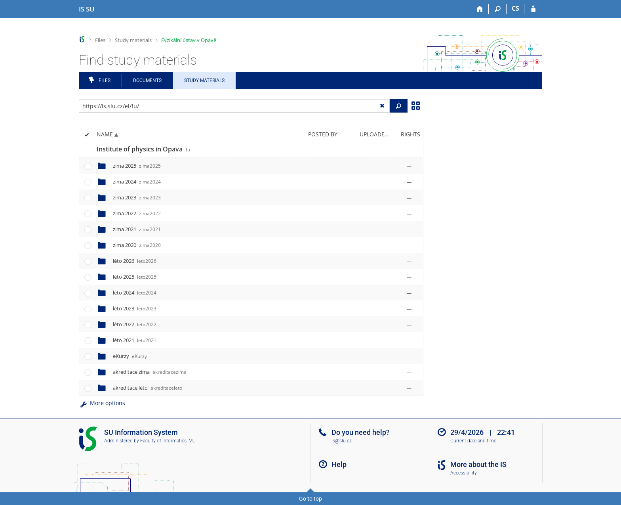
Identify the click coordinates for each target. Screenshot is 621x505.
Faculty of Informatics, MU (168, 441)
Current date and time (473, 441)
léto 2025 (134, 276)
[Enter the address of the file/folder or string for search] (234, 106)
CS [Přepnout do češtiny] (515, 8)
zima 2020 (137, 245)
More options (102, 403)
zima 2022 (137, 213)
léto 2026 (134, 260)
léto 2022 (134, 324)
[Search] (498, 9)
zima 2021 (137, 229)
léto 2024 (134, 292)
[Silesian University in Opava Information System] (87, 9)
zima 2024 (137, 181)
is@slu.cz (341, 441)
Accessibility (463, 473)
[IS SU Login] (533, 9)
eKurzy (130, 356)
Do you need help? (360, 432)
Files (100, 40)
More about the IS (478, 464)
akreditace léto (147, 387)
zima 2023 (137, 197)
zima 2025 (137, 165)
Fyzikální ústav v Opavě (188, 40)
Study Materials (204, 80)
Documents (147, 80)
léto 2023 (134, 308)
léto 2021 (134, 340)
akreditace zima (150, 371)
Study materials (133, 40)
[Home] (480, 9)
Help (339, 464)
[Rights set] (409, 149)
